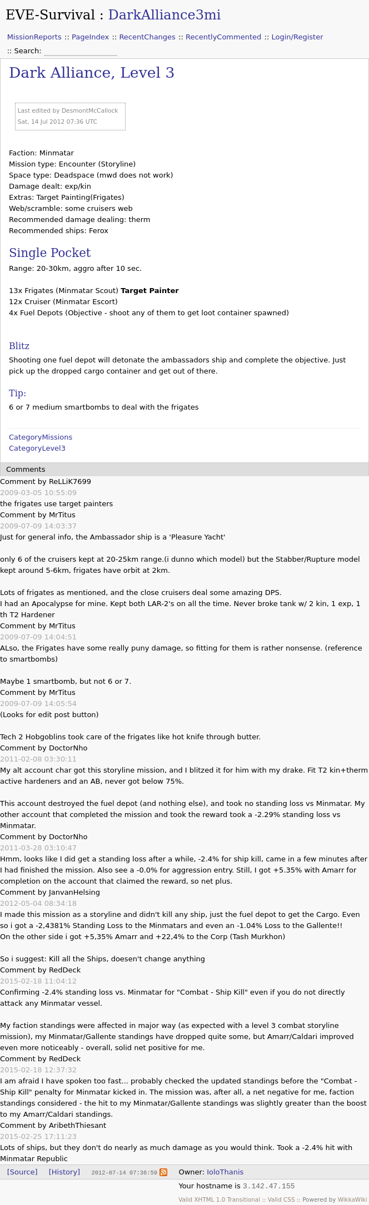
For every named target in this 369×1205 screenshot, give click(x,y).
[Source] (22, 1172)
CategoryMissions (40, 437)
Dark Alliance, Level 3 (91, 72)
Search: (29, 51)
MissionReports (34, 37)
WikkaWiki (352, 1199)
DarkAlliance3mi (164, 15)
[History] (64, 1172)
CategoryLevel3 (37, 448)
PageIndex (90, 37)
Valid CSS (281, 1199)
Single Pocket (50, 253)
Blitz (19, 346)
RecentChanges (147, 37)
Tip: (17, 393)
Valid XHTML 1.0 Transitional (219, 1199)
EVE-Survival (50, 15)
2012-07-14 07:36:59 (124, 1172)
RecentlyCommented (223, 37)
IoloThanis (225, 1172)
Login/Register (297, 37)
